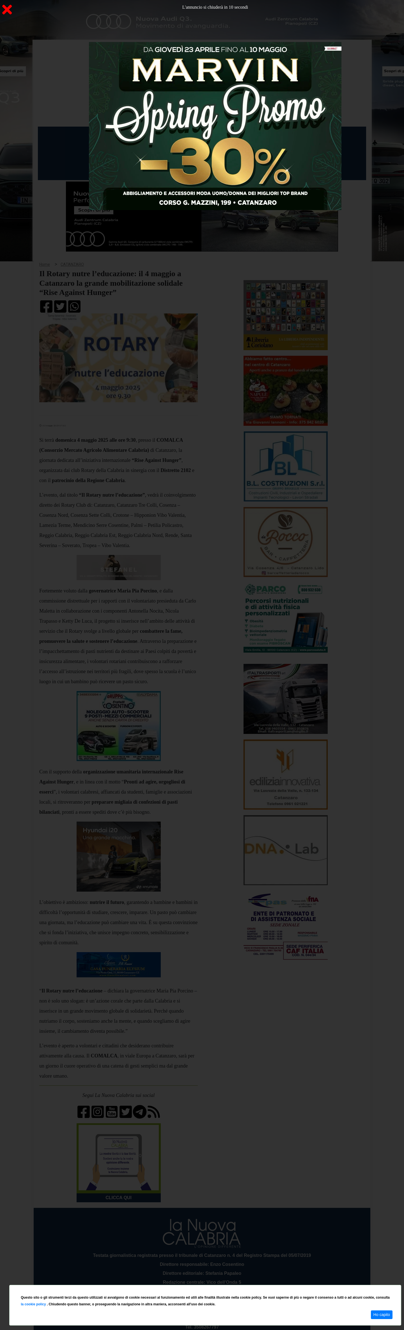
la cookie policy (34, 1304)
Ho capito (381, 1314)
